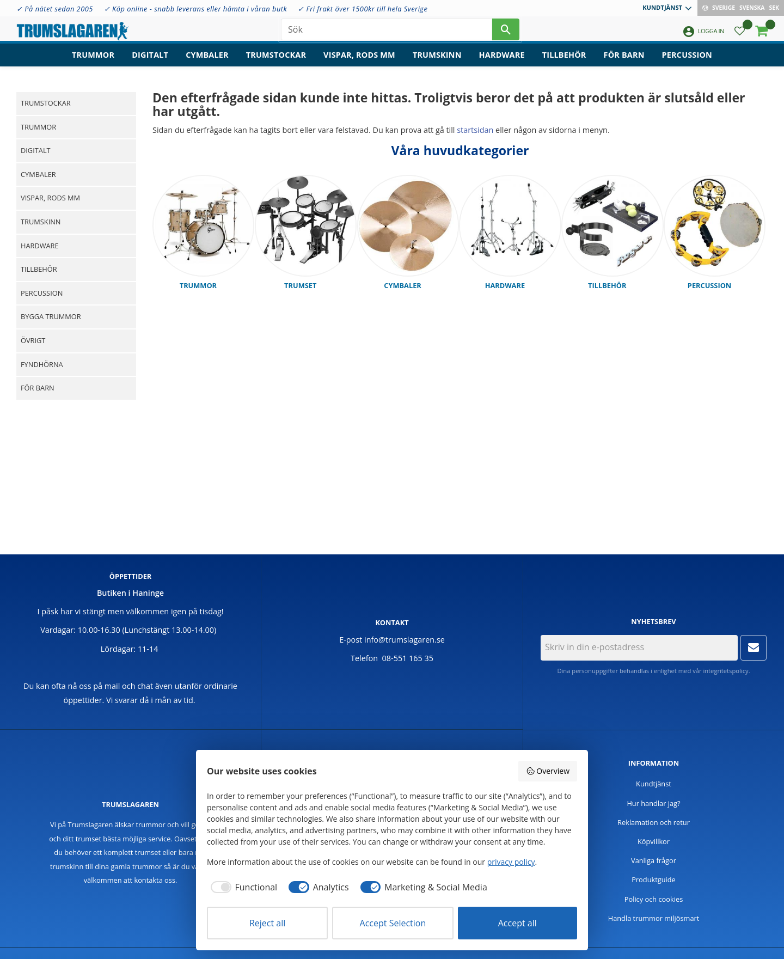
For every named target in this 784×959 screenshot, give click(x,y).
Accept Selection (393, 923)
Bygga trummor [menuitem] (51, 316)
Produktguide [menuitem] (654, 879)
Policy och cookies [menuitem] (653, 899)
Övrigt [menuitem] (33, 340)
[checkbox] (242, 887)
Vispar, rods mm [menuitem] (359, 63)
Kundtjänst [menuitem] (662, 7)
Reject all (267, 923)
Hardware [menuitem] (502, 63)
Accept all (517, 923)
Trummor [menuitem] (93, 63)
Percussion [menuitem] (687, 63)
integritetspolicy (725, 671)
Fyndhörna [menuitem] (42, 364)
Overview (547, 771)
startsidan (475, 130)
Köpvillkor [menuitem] (654, 841)
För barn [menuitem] (624, 63)
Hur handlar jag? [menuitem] (653, 803)
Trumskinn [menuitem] (437, 63)
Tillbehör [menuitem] (564, 63)
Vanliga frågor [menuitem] (653, 860)
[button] (739, 35)
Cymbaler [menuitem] (207, 63)
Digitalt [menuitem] (150, 63)
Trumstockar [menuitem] (276, 63)
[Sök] (505, 33)
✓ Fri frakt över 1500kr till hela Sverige (362, 9)
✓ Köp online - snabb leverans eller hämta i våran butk (195, 9)
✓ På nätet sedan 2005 (54, 9)
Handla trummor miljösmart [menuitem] (654, 918)
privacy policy (511, 862)
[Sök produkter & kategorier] (386, 33)
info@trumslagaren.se (404, 639)
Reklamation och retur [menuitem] (653, 822)
